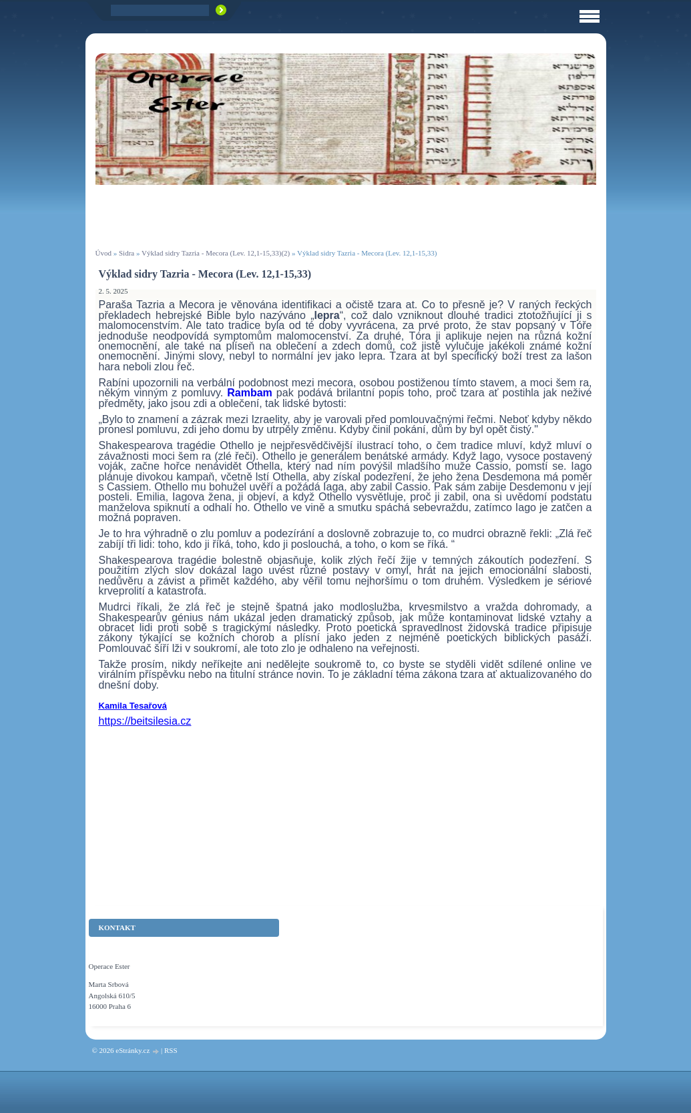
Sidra (126, 253)
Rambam (251, 392)
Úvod (103, 253)
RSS (171, 1050)
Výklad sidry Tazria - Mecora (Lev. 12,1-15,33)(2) (216, 253)
